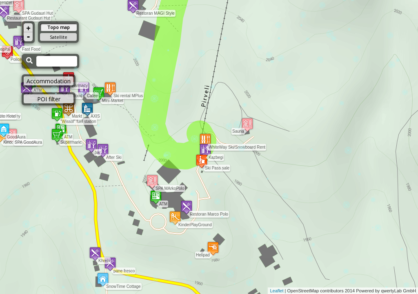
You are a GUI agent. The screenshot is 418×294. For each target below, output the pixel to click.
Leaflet (276, 290)
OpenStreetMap (303, 290)
